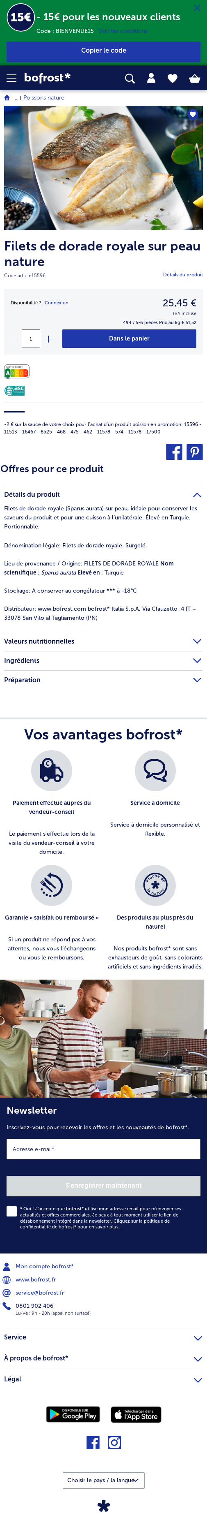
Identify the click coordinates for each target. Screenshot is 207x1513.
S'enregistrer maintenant (104, 1185)
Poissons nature (43, 97)
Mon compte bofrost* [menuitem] (39, 1267)
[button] (16, 78)
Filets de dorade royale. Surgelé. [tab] (75, 545)
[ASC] (14, 390)
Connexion (56, 303)
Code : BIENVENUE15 (67, 31)
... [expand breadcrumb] (16, 97)
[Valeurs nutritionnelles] (19, 371)
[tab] (151, 78)
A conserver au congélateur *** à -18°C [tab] (70, 590)
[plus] (48, 338)
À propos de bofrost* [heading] (103, 1357)
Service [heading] (103, 1336)
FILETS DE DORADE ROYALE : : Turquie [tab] (89, 568)
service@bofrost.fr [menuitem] (34, 1293)
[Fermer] (197, 8)
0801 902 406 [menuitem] (28, 1306)
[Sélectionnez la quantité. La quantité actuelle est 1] (31, 338)
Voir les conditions (123, 31)
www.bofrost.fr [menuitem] (30, 1280)
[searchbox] (130, 78)
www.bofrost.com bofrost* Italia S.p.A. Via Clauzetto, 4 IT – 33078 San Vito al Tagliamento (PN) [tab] (100, 613)
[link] (58, 78)
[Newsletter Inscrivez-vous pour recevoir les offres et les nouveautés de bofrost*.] (103, 1176)
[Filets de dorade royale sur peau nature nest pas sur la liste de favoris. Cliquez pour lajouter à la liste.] (193, 114)
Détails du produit (183, 275)
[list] (103, 865)
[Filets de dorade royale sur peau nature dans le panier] (129, 338)
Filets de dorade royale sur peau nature (102, 254)
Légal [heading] (103, 1378)
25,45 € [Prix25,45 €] (179, 303)
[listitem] (52, 803)
